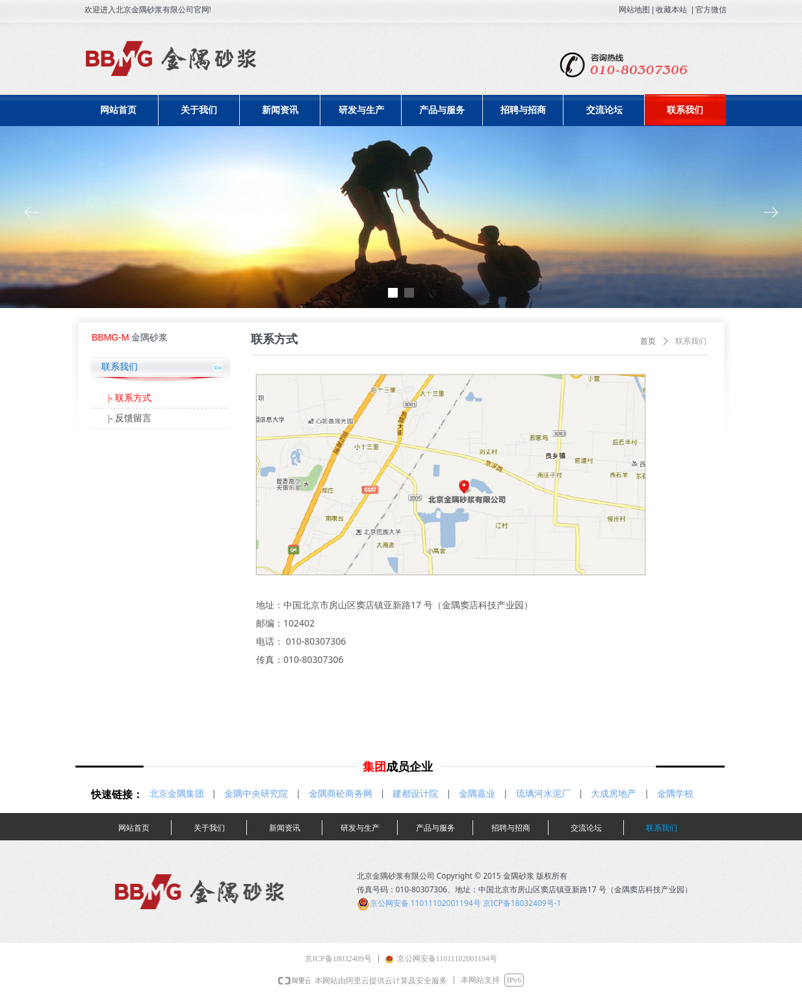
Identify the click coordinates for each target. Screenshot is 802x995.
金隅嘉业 (477, 793)
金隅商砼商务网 (340, 793)
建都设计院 (415, 793)
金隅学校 (675, 793)
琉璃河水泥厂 (543, 793)
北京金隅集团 (176, 793)
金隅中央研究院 (256, 793)
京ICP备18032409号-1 (522, 903)
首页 (648, 341)
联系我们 (690, 341)
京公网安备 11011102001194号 (425, 903)
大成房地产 (613, 793)
